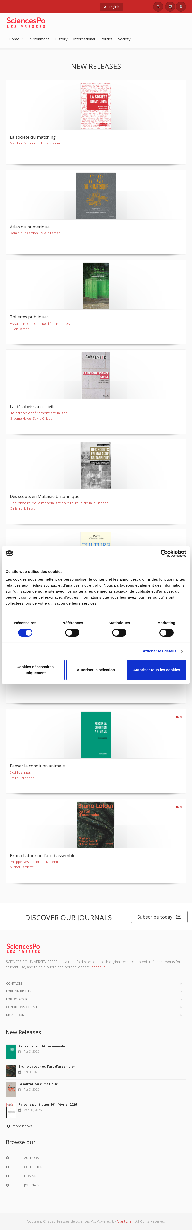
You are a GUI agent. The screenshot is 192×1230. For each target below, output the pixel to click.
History (61, 38)
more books (19, 1126)
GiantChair (125, 1221)
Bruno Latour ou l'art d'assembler (46, 1066)
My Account (16, 1015)
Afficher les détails (159, 651)
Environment (38, 38)
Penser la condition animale (41, 1046)
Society (124, 38)
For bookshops (19, 999)
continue (99, 967)
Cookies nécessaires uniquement (35, 670)
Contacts (14, 983)
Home (14, 38)
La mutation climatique (38, 1084)
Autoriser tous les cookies (156, 670)
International (84, 38)
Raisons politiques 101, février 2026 (47, 1104)
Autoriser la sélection (96, 670)
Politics (106, 38)
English (111, 7)
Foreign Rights (19, 991)
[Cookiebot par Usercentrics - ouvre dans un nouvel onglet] (164, 553)
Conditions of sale (22, 1007)
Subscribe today (159, 917)
